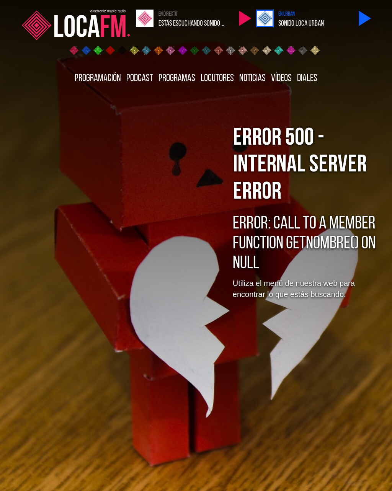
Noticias (252, 78)
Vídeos (281, 78)
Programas (176, 78)
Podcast (139, 78)
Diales (307, 78)
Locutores (217, 78)
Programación (98, 78)
